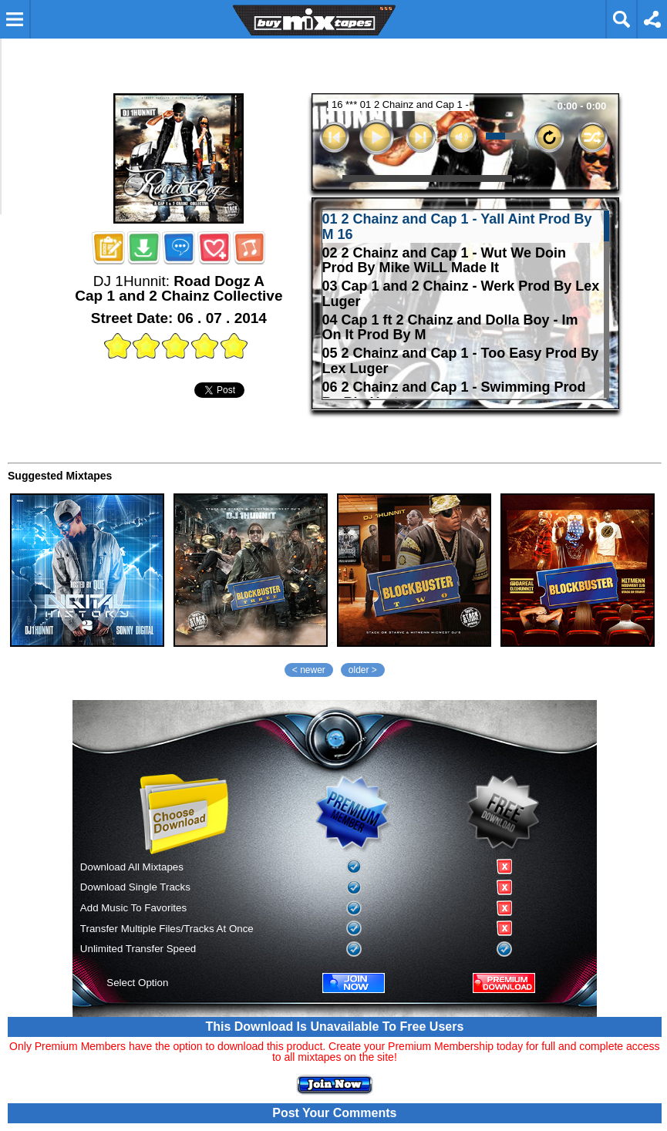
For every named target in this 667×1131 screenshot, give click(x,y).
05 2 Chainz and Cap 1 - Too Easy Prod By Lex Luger (460, 361)
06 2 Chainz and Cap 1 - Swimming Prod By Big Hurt (454, 395)
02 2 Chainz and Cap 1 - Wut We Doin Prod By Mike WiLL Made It (444, 261)
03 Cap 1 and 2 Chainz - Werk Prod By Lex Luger (461, 294)
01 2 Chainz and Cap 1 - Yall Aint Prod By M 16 (457, 227)
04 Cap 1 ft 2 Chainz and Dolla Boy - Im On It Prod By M (450, 328)
